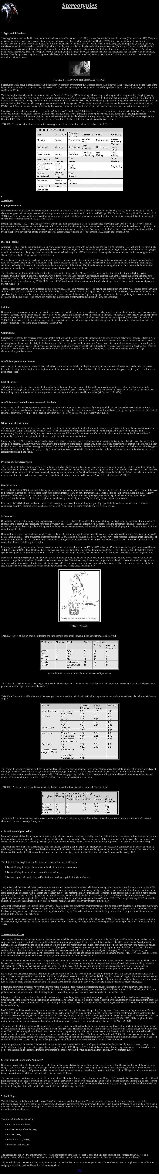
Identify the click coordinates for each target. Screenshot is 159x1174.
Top (79, 1170)
